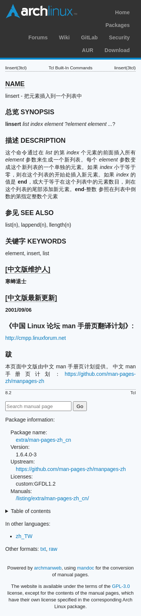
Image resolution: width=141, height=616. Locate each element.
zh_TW (24, 536)
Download (117, 50)
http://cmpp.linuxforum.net (35, 338)
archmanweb (47, 568)
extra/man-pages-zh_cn (43, 440)
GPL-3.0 (121, 586)
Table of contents (31, 511)
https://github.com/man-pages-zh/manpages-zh (71, 469)
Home (122, 12)
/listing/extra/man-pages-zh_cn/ (52, 498)
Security (119, 37)
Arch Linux (41, 11)
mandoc (85, 568)
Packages (117, 25)
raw (53, 549)
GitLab (89, 37)
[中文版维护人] (27, 269)
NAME (15, 84)
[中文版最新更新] (31, 298)
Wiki (64, 37)
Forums (37, 37)
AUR (87, 50)
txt (43, 549)
